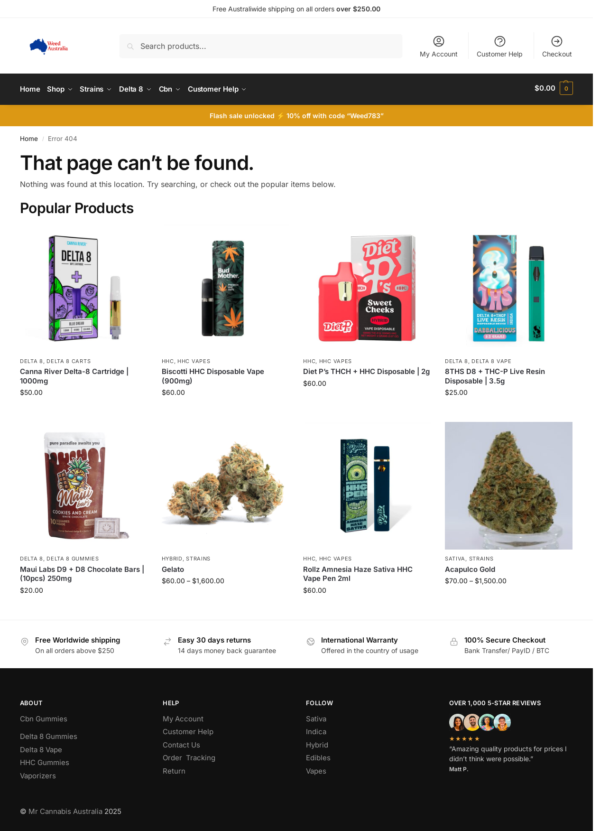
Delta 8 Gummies (72, 556)
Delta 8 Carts (68, 358)
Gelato (173, 566)
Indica (316, 729)
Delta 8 (31, 358)
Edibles (318, 755)
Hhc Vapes (193, 358)
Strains (198, 556)
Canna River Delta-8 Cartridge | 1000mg (74, 374)
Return (174, 768)
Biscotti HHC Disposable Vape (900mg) (213, 374)
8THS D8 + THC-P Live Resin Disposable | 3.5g (495, 374)
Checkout (557, 46)
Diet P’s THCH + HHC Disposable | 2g (366, 369)
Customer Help (500, 46)
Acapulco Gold (470, 566)
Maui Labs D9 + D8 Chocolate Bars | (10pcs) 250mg (82, 571)
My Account (439, 46)
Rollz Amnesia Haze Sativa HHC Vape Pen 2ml (358, 571)
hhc (168, 358)
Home (29, 136)
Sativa (455, 556)
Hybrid (172, 556)
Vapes (316, 768)
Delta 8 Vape (491, 358)
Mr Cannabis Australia (65, 809)
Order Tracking (189, 755)
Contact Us (181, 742)
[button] (554, 88)
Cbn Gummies (43, 716)
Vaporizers (38, 773)
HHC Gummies (44, 760)
